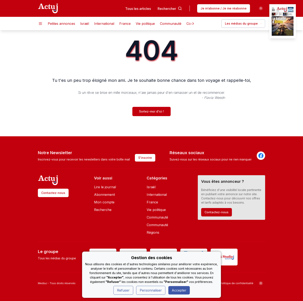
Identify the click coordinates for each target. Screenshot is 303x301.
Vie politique (145, 23)
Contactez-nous (53, 193)
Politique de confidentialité (236, 283)
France (125, 23)
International (104, 23)
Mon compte (104, 202)
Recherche (103, 210)
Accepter (179, 290)
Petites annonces (61, 23)
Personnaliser (151, 290)
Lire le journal (105, 187)
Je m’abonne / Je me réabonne (224, 8)
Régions (153, 232)
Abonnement (104, 194)
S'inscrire (145, 157)
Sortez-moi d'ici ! (151, 111)
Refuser (123, 290)
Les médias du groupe (243, 23)
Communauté (170, 23)
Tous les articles (138, 8)
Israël (84, 23)
